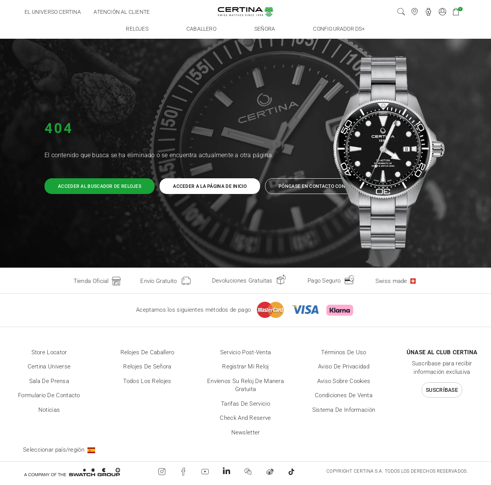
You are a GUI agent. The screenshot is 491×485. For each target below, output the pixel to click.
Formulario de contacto (49, 395)
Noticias (49, 409)
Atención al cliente (122, 12)
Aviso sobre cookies (344, 381)
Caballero (201, 29)
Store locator (49, 352)
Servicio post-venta (245, 352)
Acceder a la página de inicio (210, 186)
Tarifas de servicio (245, 403)
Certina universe (49, 366)
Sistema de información (344, 409)
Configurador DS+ (339, 29)
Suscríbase (442, 390)
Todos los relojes (147, 381)
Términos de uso (343, 352)
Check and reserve (245, 417)
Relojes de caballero (147, 352)
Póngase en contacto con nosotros (324, 186)
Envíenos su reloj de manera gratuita (245, 385)
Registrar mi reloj (245, 366)
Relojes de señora (147, 366)
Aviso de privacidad (343, 366)
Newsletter (245, 432)
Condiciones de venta (343, 395)
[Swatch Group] (72, 472)
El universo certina (53, 12)
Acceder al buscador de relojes (99, 186)
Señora (264, 29)
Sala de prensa (49, 381)
